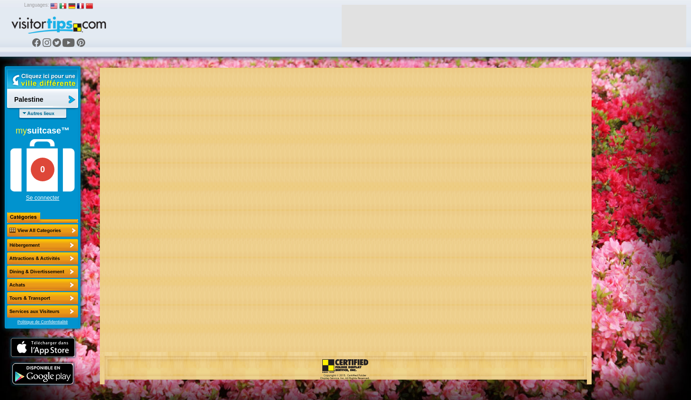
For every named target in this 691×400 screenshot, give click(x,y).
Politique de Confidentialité (43, 322)
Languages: (36, 5)
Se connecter (43, 198)
